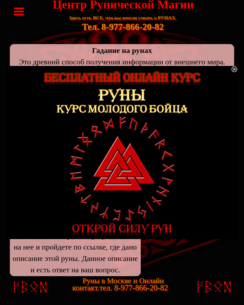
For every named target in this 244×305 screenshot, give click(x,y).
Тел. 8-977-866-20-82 (123, 27)
